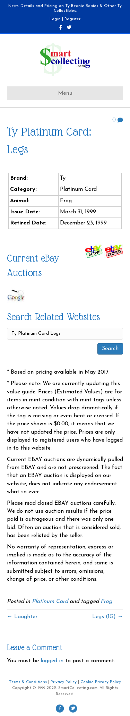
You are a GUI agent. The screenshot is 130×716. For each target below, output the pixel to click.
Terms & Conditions (28, 682)
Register (72, 19)
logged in (52, 661)
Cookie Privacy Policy (100, 682)
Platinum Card (50, 601)
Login (55, 19)
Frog (106, 601)
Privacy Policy (64, 682)
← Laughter (22, 617)
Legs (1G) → (107, 617)
